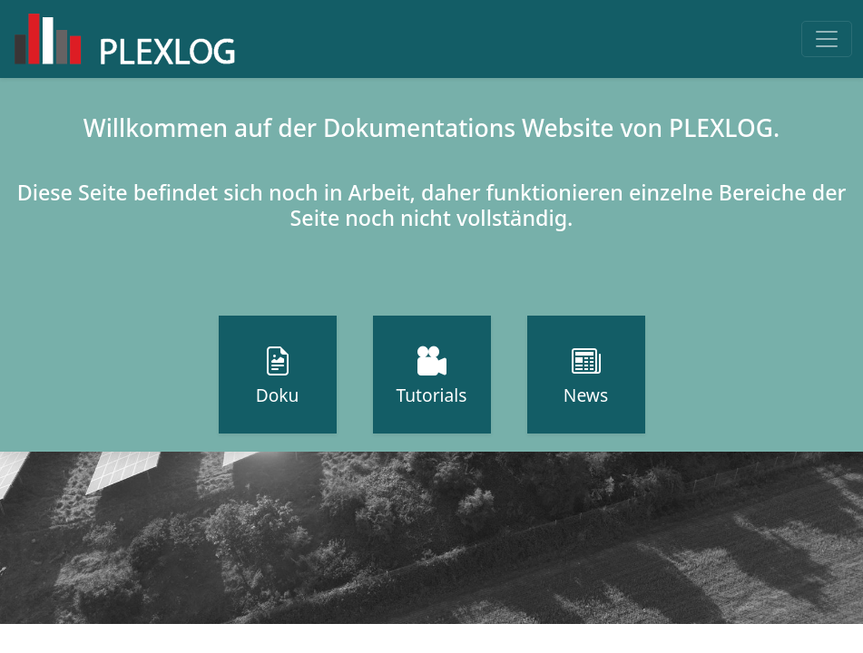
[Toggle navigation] (826, 39)
